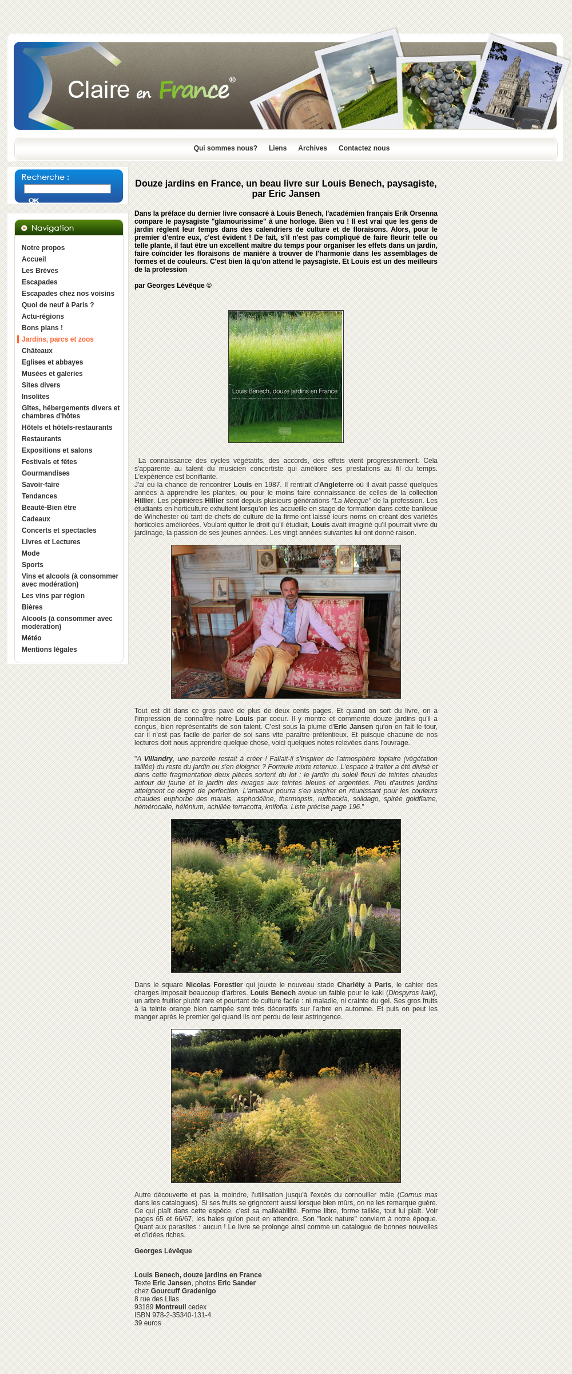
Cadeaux (36, 519)
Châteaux (37, 351)
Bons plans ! (42, 328)
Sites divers (41, 385)
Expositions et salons (57, 450)
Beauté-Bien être (49, 508)
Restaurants (41, 439)
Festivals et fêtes (49, 462)
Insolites (36, 397)
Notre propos (43, 248)
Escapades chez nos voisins (68, 294)
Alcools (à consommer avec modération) (67, 623)
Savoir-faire (40, 485)
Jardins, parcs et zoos (58, 339)
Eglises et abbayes (52, 362)
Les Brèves (40, 271)
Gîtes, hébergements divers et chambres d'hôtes (71, 412)
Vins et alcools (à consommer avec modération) (70, 580)
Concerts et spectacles (59, 530)
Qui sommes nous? (225, 148)
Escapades (40, 282)
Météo (32, 638)
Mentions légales (49, 650)
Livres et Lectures (51, 542)
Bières (32, 607)
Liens (278, 148)
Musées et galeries (52, 374)
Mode (30, 553)
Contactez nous (364, 148)
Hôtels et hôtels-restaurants (67, 427)
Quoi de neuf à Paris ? (58, 305)
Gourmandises (46, 473)
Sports (32, 565)
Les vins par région (53, 596)
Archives (312, 148)
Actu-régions (43, 316)
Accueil (34, 259)
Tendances (39, 496)
